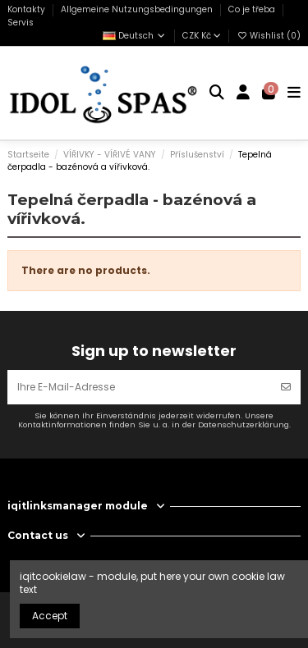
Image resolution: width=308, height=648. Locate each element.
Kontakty (27, 9)
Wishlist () (269, 36)
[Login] (243, 93)
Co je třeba (253, 9)
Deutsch (135, 36)
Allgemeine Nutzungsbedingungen (138, 9)
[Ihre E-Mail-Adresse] (139, 387)
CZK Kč (201, 36)
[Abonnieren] (286, 387)
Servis (20, 22)
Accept (49, 616)
